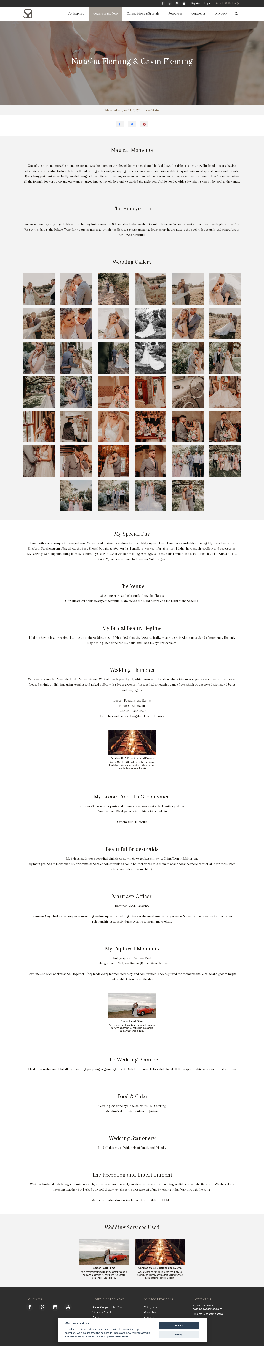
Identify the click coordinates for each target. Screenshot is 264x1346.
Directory (221, 13)
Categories (150, 1307)
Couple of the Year (105, 13)
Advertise (149, 1317)
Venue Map (150, 1312)
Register (195, 3)
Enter (95, 1317)
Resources (175, 13)
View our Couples (102, 1312)
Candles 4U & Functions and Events (132, 758)
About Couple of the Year (107, 1307)
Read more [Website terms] (121, 1336)
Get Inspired (76, 13)
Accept (179, 1325)
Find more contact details (208, 1313)
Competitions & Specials (143, 13)
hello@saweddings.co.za (207, 1309)
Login (207, 3)
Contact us (198, 13)
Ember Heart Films (132, 1021)
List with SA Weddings (227, 3)
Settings (179, 1334)
